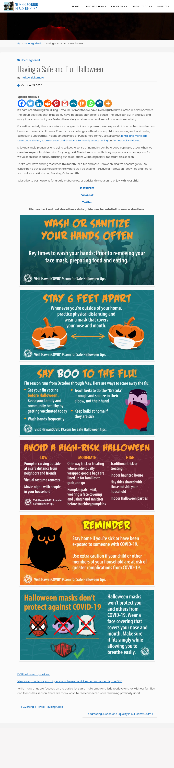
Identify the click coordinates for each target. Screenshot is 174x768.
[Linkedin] (39, 103)
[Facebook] (22, 103)
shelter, (37, 140)
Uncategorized (32, 43)
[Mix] (82, 103)
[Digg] (99, 103)
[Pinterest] (56, 103)
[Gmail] (65, 103)
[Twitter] (30, 103)
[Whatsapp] (91, 103)
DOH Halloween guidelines (34, 674)
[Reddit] (48, 103)
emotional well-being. (130, 140)
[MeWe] (73, 103)
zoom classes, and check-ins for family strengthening (76, 140)
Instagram (87, 187)
